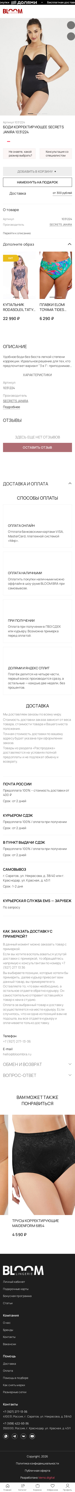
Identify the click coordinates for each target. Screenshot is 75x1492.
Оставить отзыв (37, 447)
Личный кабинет (14, 1282)
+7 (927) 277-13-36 (15, 1411)
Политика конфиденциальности (37, 1463)
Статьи (8, 1303)
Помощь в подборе (15, 1378)
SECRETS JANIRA (61, 224)
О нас (7, 1323)
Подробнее (11, 407)
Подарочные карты (15, 1289)
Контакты (9, 1337)
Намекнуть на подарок (37, 182)
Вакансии (9, 1344)
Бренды (8, 1330)
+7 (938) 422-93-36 (16, 1423)
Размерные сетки (14, 1392)
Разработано (37, 1477)
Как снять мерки (14, 1385)
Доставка (9, 1364)
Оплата (8, 1370)
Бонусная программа (17, 1296)
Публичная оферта (37, 1470)
